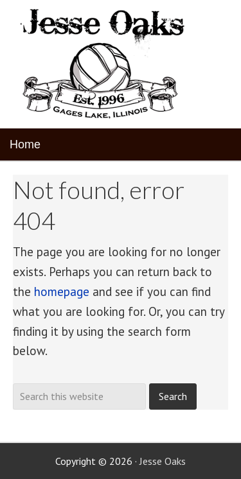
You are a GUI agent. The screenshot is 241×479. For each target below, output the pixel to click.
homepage (61, 291)
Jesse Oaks (162, 461)
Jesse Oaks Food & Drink (104, 64)
